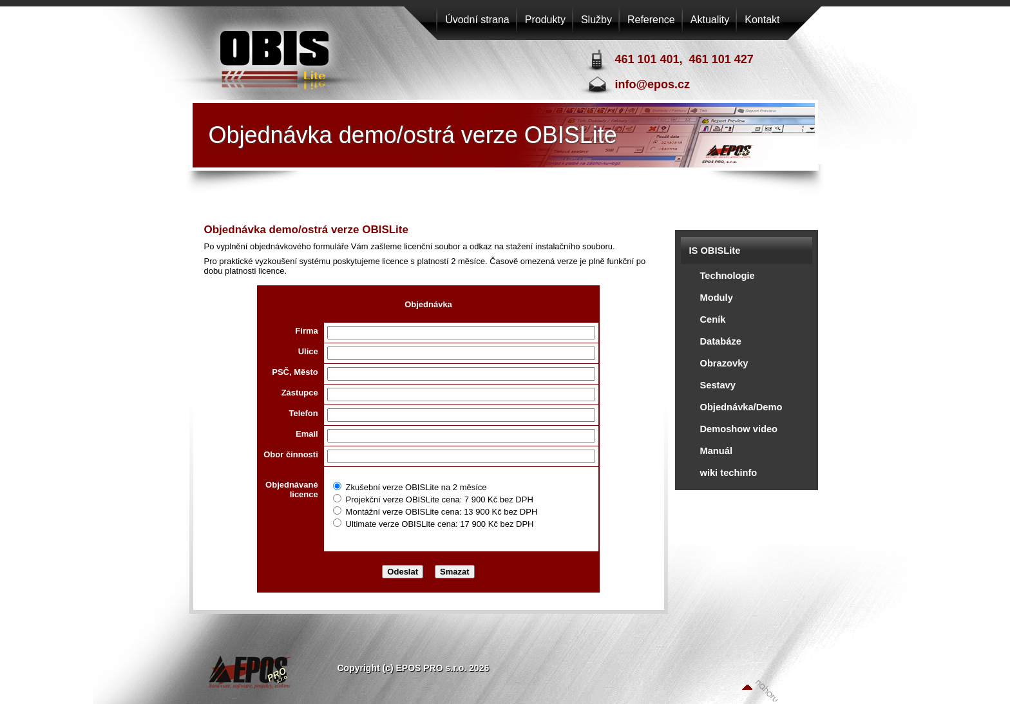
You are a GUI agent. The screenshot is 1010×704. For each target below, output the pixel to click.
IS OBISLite (715, 250)
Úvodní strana (477, 19)
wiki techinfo (729, 473)
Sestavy (718, 385)
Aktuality (710, 19)
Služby (596, 19)
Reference (651, 19)
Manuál (716, 451)
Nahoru (760, 690)
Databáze (720, 341)
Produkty (545, 19)
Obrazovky (724, 363)
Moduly (716, 297)
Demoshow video (739, 429)
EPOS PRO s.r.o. (276, 54)
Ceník (713, 319)
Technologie (727, 276)
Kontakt (762, 19)
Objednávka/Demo (741, 407)
